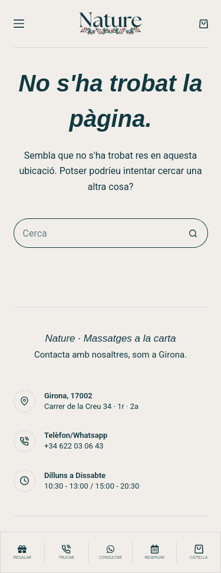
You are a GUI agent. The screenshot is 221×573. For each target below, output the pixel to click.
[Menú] (19, 23)
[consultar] (110, 552)
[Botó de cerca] (193, 233)
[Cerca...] (96, 233)
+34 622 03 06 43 (74, 445)
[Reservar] (154, 552)
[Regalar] (22, 552)
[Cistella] (198, 552)
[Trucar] (66, 552)
